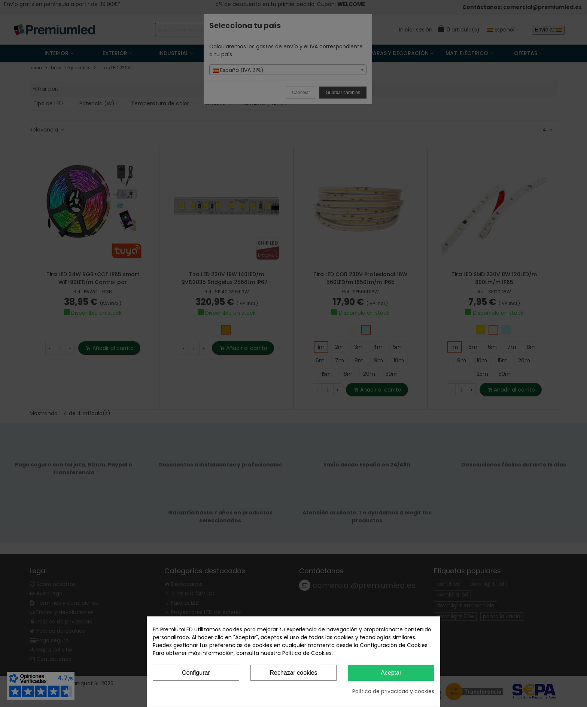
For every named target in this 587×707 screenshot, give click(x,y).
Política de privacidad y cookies (393, 691)
